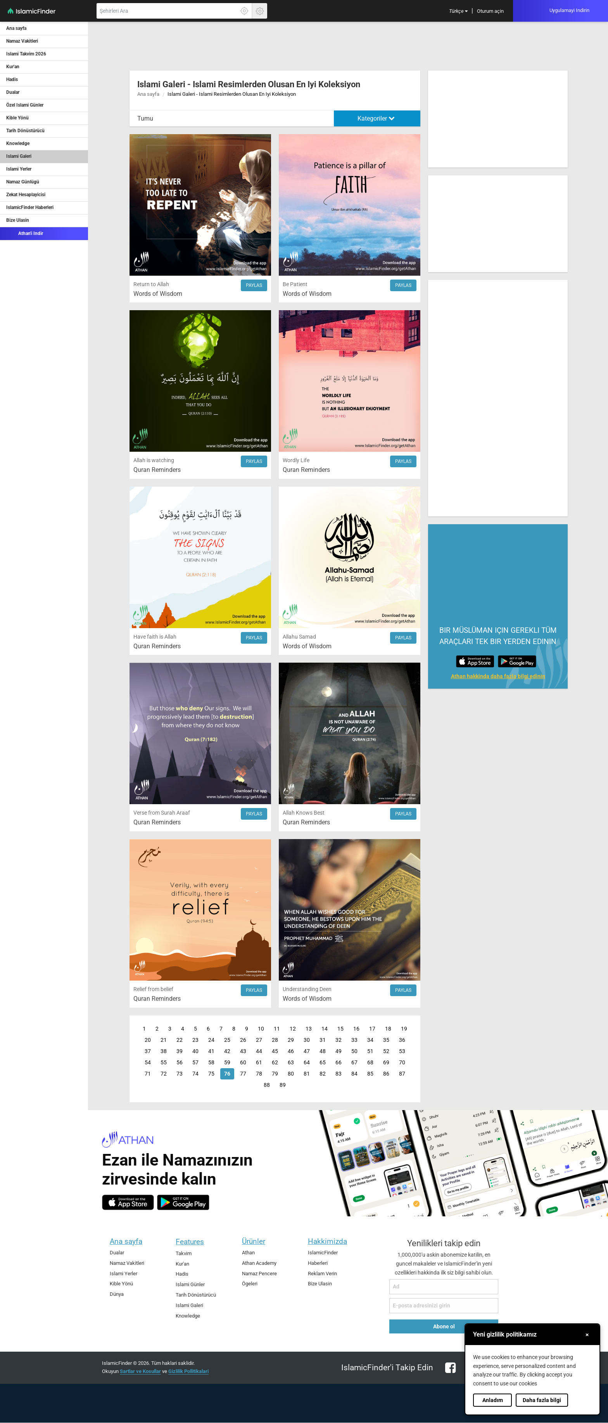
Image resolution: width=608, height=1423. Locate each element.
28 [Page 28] (275, 1040)
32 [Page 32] (338, 1040)
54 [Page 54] (148, 1062)
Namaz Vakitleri (22, 41)
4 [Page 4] (182, 1029)
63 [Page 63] (291, 1062)
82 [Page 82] (323, 1074)
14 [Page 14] (324, 1029)
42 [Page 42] (227, 1051)
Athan (248, 1252)
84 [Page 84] (354, 1074)
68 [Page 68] (370, 1062)
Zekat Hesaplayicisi (25, 194)
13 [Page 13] (309, 1029)
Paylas (254, 285)
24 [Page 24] (211, 1040)
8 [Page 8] (233, 1029)
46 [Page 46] (291, 1051)
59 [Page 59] (227, 1062)
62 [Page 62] (275, 1062)
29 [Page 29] (291, 1040)
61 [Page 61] (259, 1062)
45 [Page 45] (275, 1051)
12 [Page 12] (293, 1029)
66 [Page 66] (338, 1062)
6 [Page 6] (208, 1029)
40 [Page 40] (195, 1051)
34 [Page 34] (370, 1040)
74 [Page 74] (195, 1074)
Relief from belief (153, 989)
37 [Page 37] (148, 1051)
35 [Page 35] (386, 1040)
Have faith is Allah (154, 637)
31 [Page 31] (323, 1040)
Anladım (492, 1400)
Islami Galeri (18, 156)
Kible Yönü (17, 118)
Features (190, 1241)
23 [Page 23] (195, 1040)
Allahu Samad (299, 637)
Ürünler (253, 1241)
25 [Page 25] (227, 1040)
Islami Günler (190, 1284)
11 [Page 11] (277, 1029)
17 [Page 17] (372, 1029)
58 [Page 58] (211, 1062)
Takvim (184, 1253)
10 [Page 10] (261, 1029)
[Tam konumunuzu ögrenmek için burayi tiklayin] (244, 11)
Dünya (117, 1294)
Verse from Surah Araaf (161, 813)
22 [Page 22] (179, 1040)
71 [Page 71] (148, 1074)
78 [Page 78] (259, 1074)
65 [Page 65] (323, 1062)
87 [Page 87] (402, 1074)
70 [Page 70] (402, 1062)
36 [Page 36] (402, 1040)
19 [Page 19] (404, 1029)
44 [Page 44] (259, 1051)
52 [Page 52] (386, 1051)
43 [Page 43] (243, 1051)
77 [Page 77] (243, 1074)
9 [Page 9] (246, 1029)
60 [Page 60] (243, 1062)
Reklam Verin (322, 1273)
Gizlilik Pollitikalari (188, 1371)
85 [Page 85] (370, 1074)
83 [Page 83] (338, 1074)
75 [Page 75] (211, 1074)
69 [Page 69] (386, 1062)
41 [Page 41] (211, 1051)
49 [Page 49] (338, 1051)
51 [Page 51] (370, 1051)
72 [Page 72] (164, 1074)
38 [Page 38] (164, 1051)
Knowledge (17, 143)
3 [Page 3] (169, 1029)
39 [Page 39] (179, 1051)
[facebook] (448, 1372)
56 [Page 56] (179, 1062)
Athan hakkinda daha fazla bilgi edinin (498, 676)
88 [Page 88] (267, 1085)
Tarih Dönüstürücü (25, 130)
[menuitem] (458, 11)
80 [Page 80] (291, 1074)
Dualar (12, 92)
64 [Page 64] (307, 1062)
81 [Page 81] (307, 1074)
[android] (183, 1202)
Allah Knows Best (304, 813)
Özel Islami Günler (24, 105)
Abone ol (444, 1326)
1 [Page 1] (144, 1029)
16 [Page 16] (356, 1029)
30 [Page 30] (307, 1040)
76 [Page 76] (227, 1074)
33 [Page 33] (354, 1040)
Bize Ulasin (17, 220)
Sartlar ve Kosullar (140, 1371)
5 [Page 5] (195, 1029)
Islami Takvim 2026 (26, 54)
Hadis (12, 79)
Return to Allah (151, 284)
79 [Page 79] (275, 1074)
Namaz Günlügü (22, 182)
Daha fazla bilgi (542, 1400)
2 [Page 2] (157, 1029)
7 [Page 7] (221, 1029)
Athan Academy (259, 1263)
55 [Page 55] (164, 1062)
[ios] (128, 1202)
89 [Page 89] (283, 1085)
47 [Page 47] (307, 1051)
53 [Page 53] (402, 1051)
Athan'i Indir (24, 233)
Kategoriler (376, 118)
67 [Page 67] (354, 1062)
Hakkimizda (327, 1241)
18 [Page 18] (388, 1029)
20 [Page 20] (148, 1040)
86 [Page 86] (386, 1074)
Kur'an (12, 66)
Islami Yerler (18, 169)
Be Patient (295, 284)
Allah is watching (153, 460)
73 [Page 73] (179, 1074)
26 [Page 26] (243, 1040)
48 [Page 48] (323, 1051)
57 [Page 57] (195, 1062)
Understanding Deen (307, 989)
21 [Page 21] (164, 1040)
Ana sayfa (16, 28)
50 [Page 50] (354, 1051)
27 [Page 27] (259, 1040)
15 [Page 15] (340, 1029)
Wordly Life (296, 460)
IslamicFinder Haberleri (30, 207)
